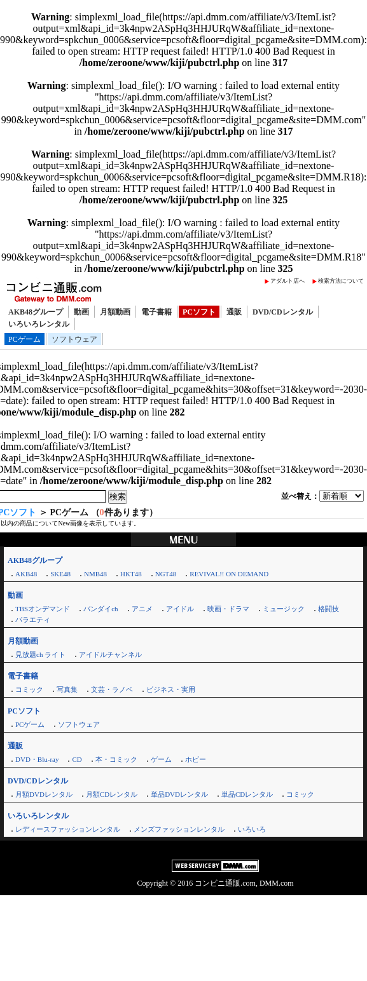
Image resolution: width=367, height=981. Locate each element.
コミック (29, 689)
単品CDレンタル (247, 794)
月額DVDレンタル (44, 794)
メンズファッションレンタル (179, 829)
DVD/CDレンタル (283, 312)
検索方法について (341, 281)
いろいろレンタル (38, 324)
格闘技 (328, 608)
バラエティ (32, 619)
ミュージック (284, 608)
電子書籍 (156, 312)
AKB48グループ (35, 312)
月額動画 (115, 312)
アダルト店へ (287, 281)
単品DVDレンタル (179, 794)
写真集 (67, 689)
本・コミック (116, 759)
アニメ (142, 608)
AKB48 (26, 574)
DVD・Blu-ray (37, 759)
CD (76, 759)
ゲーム (161, 759)
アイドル (180, 608)
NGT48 (166, 574)
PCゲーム (24, 339)
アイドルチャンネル (110, 654)
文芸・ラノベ (112, 689)
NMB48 (95, 574)
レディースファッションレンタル (67, 829)
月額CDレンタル (111, 794)
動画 (81, 312)
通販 (234, 312)
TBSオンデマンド (42, 608)
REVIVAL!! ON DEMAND (229, 574)
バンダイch (100, 608)
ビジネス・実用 (170, 689)
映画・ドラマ (228, 608)
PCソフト (199, 312)
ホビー (195, 759)
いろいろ (252, 829)
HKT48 (131, 574)
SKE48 (60, 574)
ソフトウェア (74, 339)
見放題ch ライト (40, 654)
